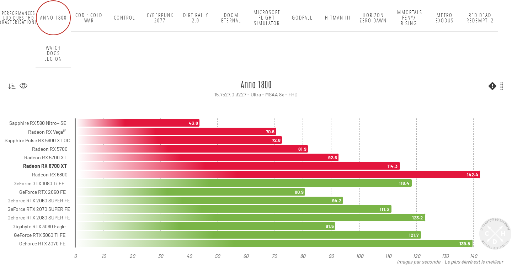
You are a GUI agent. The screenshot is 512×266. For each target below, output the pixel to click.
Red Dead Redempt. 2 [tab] (480, 17)
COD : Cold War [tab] (88, 17)
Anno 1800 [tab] (53, 17)
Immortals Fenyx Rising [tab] (408, 18)
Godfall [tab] (302, 17)
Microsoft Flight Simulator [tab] (267, 18)
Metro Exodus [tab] (445, 17)
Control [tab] (124, 17)
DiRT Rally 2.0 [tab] (195, 17)
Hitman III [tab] (338, 17)
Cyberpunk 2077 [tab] (160, 17)
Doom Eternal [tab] (231, 17)
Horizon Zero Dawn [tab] (373, 17)
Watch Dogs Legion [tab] (53, 53)
